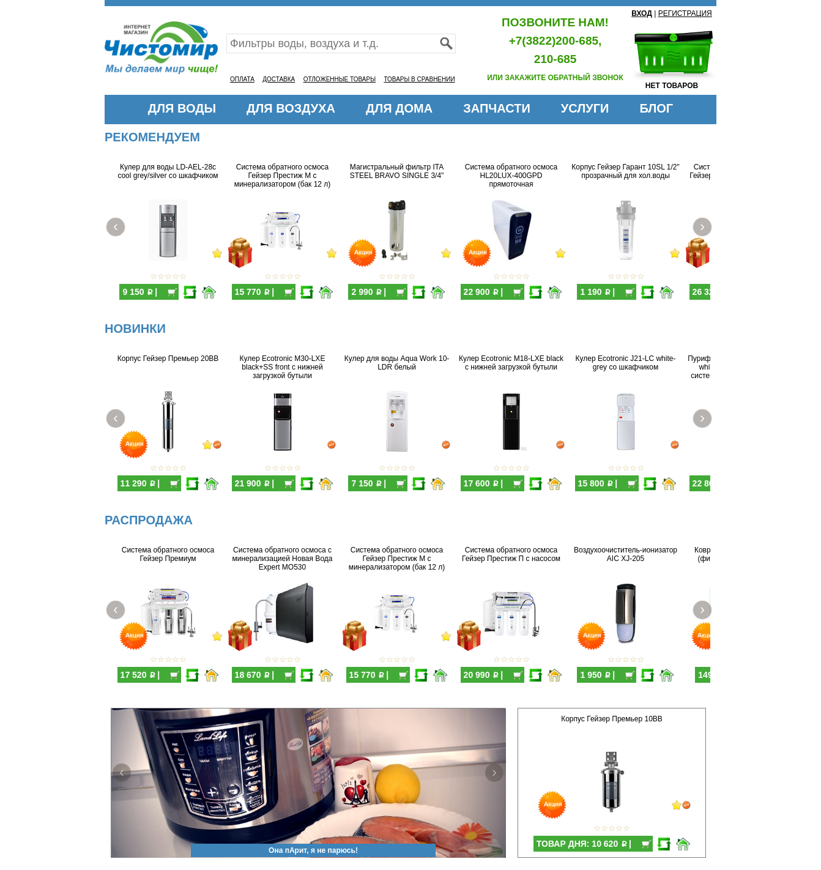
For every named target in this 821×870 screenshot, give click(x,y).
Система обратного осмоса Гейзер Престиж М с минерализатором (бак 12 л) (282, 175)
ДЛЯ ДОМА (399, 108)
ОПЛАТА (242, 79)
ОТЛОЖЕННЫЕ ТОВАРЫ (339, 79)
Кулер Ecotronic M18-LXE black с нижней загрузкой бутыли (511, 362)
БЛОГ (656, 108)
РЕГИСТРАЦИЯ (685, 13)
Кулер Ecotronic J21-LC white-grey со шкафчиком (626, 362)
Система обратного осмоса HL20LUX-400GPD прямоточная (511, 175)
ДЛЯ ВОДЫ (182, 108)
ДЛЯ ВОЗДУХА (291, 108)
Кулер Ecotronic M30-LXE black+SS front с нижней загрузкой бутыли (282, 367)
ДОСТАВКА (278, 79)
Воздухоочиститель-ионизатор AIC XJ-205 (625, 554)
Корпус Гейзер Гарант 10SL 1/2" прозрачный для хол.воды (625, 171)
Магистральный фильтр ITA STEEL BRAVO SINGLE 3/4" (397, 171)
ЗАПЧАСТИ (496, 108)
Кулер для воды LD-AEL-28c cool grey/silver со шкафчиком (167, 171)
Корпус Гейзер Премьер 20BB (168, 358)
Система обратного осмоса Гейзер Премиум (168, 554)
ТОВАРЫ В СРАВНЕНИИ (419, 79)
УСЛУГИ (585, 108)
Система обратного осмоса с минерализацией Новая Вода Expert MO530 (282, 558)
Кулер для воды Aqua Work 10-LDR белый (397, 362)
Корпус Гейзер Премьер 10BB (612, 719)
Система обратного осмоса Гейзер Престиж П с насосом (511, 554)
